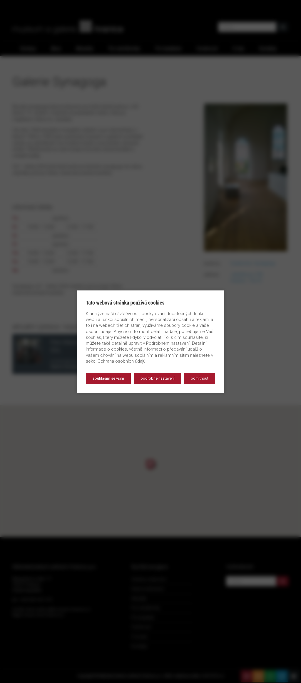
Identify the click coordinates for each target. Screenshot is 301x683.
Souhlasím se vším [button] (108, 378)
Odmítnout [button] (199, 378)
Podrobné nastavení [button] (158, 378)
